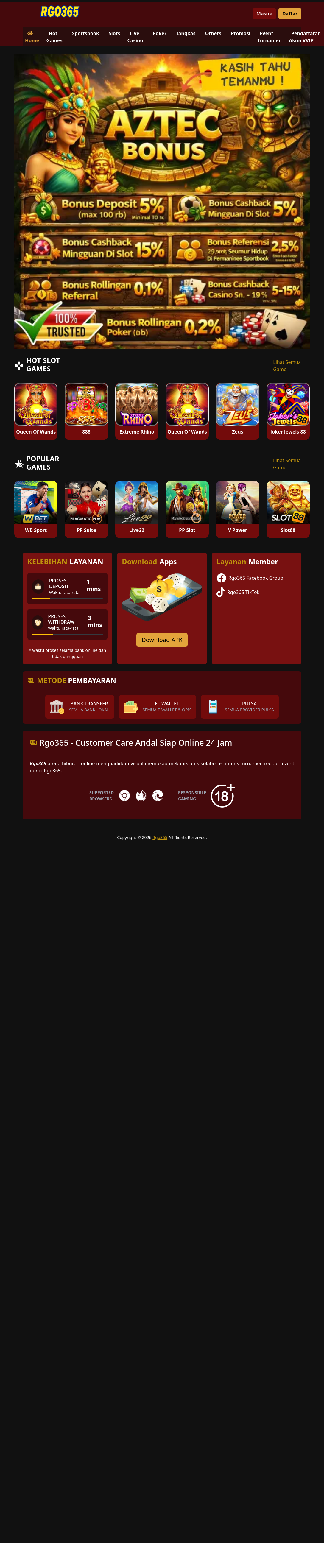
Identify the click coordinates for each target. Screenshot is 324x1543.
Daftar (289, 13)
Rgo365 (159, 837)
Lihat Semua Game (287, 365)
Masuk (264, 13)
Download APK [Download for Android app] (162, 640)
